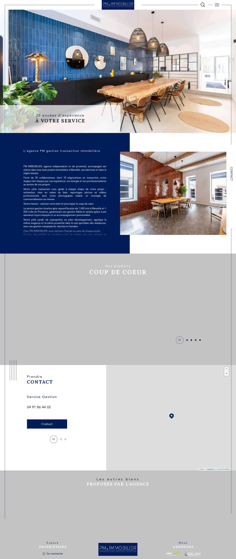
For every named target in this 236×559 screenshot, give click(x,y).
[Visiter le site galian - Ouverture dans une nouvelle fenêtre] (192, 553)
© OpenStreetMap (223, 469)
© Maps (210, 469)
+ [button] (227, 369)
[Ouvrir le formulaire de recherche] (202, 4)
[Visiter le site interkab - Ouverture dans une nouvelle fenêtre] (172, 554)
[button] (179, 307)
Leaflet (201, 469)
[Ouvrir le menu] (217, 5)
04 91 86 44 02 (39, 407)
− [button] (227, 373)
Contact (231, 174)
